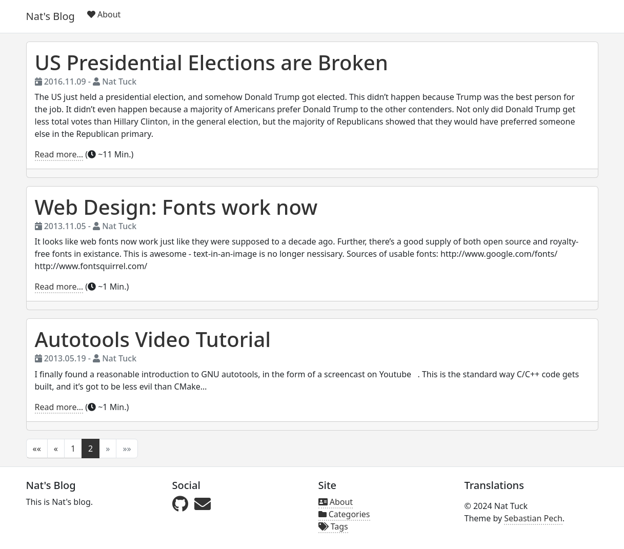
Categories (344, 514)
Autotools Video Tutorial (153, 339)
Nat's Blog (50, 16)
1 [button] (73, 448)
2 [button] (90, 448)
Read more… (59, 154)
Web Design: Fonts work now (176, 207)
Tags (333, 526)
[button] (37, 448)
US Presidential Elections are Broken (211, 62)
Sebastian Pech (533, 518)
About (104, 14)
